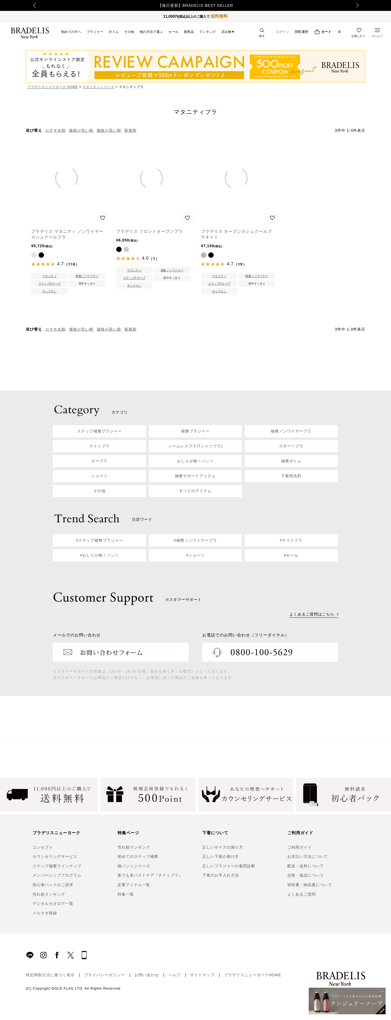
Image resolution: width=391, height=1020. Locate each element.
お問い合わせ (146, 975)
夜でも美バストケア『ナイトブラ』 (150, 875)
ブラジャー (95, 32)
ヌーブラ (99, 461)
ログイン (282, 31)
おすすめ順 (55, 130)
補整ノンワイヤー (86, 276)
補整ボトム (291, 461)
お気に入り (358, 35)
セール (173, 32)
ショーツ (99, 476)
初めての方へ (71, 32)
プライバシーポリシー (104, 975)
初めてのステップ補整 (138, 856)
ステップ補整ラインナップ (57, 866)
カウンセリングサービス (55, 856)
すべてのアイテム (195, 491)
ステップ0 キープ (49, 283)
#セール (291, 555)
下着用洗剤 (291, 476)
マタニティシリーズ (98, 87)
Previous (27, 5)
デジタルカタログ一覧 (53, 903)
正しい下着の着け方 (220, 856)
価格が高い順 (109, 130)
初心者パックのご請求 (53, 885)
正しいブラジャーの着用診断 (228, 866)
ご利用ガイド (299, 847)
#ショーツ (195, 555)
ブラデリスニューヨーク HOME (52, 87)
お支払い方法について (307, 856)
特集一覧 (126, 894)
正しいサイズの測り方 (222, 847)
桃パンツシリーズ (134, 866)
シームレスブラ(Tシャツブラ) (195, 446)
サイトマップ (202, 975)
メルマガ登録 (45, 913)
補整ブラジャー (195, 431)
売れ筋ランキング (49, 894)
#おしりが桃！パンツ (99, 555)
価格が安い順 (81, 130)
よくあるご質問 (301, 894)
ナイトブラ (99, 446)
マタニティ (49, 276)
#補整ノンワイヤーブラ (195, 540)
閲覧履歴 (301, 32)
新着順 (130, 130)
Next (362, 5)
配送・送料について (305, 866)
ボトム (114, 32)
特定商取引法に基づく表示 (50, 975)
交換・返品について (305, 875)
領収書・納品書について (309, 885)
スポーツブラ (291, 446)
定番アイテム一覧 (134, 885)
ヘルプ (174, 975)
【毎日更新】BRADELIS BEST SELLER (195, 5)
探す (262, 35)
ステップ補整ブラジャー (99, 431)
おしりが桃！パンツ (195, 461)
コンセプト (43, 847)
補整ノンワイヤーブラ (291, 431)
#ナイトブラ (291, 540)
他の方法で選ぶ (151, 32)
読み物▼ (228, 32)
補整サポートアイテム (195, 476)
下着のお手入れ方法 (220, 875)
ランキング (207, 32)
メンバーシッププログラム (57, 875)
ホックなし (49, 291)
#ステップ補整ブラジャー (99, 540)
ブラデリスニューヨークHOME (252, 975)
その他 (129, 32)
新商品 (189, 32)
